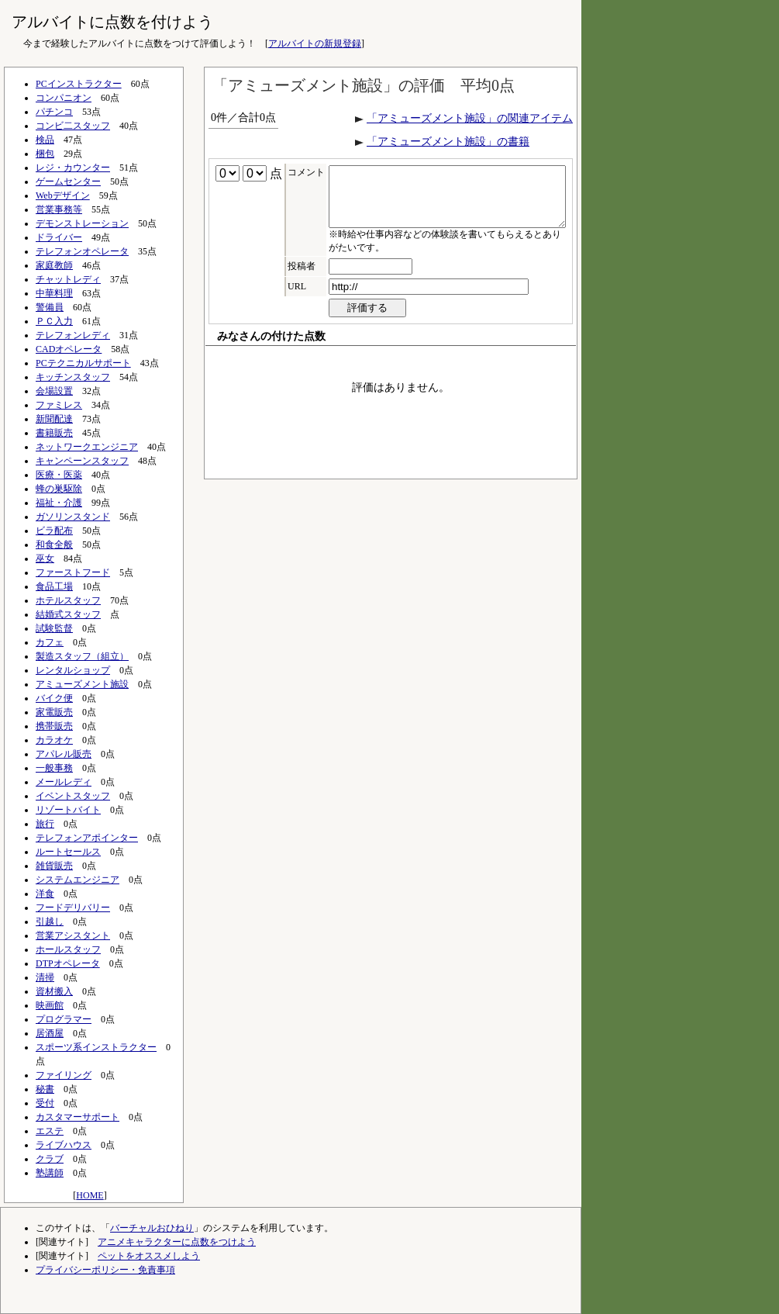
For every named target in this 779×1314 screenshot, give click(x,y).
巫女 (45, 558)
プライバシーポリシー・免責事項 (105, 1269)
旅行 (45, 823)
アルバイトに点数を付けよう (112, 21)
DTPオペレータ (68, 963)
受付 (45, 1103)
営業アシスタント (73, 935)
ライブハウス (63, 1144)
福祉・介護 (59, 502)
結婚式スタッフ (68, 614)
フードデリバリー (73, 907)
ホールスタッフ (68, 949)
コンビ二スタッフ (73, 125)
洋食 (45, 893)
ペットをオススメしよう (149, 1255)
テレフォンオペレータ (82, 251)
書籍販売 (54, 432)
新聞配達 (54, 418)
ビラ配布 (54, 530)
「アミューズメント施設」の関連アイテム (470, 118)
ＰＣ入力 (54, 321)
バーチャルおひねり (152, 1227)
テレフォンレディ (73, 335)
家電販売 (54, 712)
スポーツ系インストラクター (96, 1047)
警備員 (50, 307)
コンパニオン (63, 97)
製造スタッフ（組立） (82, 656)
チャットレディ (68, 279)
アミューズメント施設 (82, 684)
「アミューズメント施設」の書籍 (448, 141)
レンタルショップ (73, 670)
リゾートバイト (68, 809)
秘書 (45, 1089)
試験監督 (54, 628)
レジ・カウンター (73, 167)
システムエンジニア (77, 879)
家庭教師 (54, 265)
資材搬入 (54, 991)
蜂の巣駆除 (59, 488)
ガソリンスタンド (73, 516)
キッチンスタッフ (73, 377)
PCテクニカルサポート (83, 363)
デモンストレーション (82, 223)
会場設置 (54, 391)
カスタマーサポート (77, 1117)
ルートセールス (68, 851)
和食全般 (54, 544)
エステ (50, 1131)
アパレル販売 (63, 754)
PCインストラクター (79, 83)
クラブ (50, 1158)
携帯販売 (54, 726)
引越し (50, 921)
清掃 (45, 977)
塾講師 (50, 1172)
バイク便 (54, 698)
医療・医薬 (59, 474)
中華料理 (54, 293)
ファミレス (59, 404)
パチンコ (54, 111)
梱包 (45, 153)
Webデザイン (63, 195)
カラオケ (54, 740)
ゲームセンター (68, 181)
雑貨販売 (54, 865)
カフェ (50, 642)
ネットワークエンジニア (87, 446)
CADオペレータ (69, 349)
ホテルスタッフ (68, 600)
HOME (89, 1195)
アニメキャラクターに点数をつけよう (177, 1241)
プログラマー (63, 1019)
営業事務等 (59, 209)
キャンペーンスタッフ (82, 460)
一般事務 (54, 767)
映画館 (50, 1005)
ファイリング (63, 1075)
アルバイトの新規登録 (314, 43)
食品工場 (54, 586)
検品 (45, 139)
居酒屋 (50, 1033)
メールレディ (63, 781)
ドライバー (59, 237)
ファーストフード (73, 572)
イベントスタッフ (73, 795)
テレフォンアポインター (87, 837)
